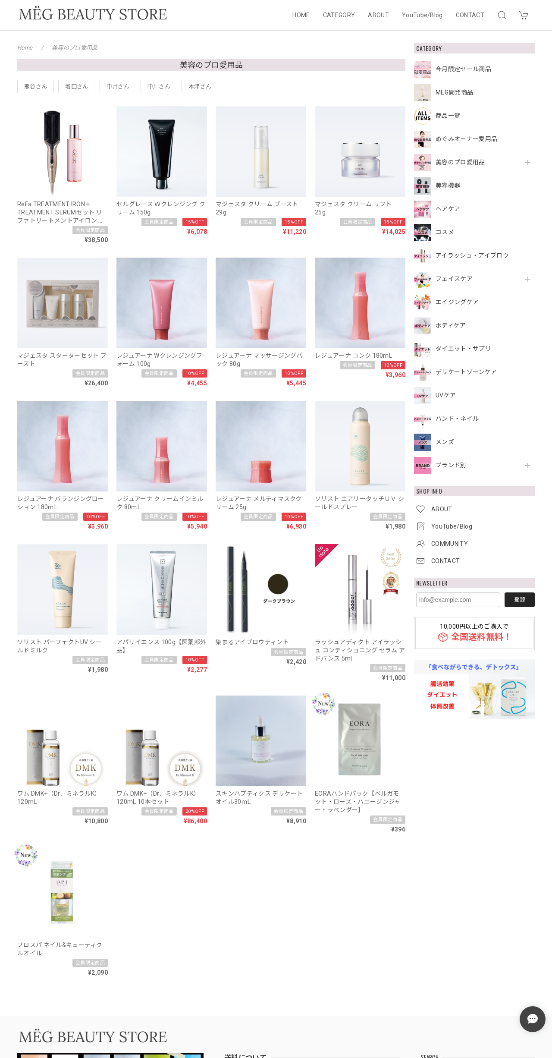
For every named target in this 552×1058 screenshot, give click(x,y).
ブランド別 (451, 465)
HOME (301, 15)
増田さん (76, 86)
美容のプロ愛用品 (460, 162)
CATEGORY (339, 15)
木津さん (199, 86)
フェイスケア (454, 278)
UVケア (446, 395)
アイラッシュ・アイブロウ (472, 255)
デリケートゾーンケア (466, 371)
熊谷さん (35, 86)
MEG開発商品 (454, 92)
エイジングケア (457, 302)
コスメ (445, 232)
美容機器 (448, 185)
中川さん (158, 86)
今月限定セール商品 (463, 69)
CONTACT (470, 15)
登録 (519, 599)
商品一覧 (448, 115)
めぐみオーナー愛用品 (466, 138)
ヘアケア (448, 208)
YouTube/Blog (422, 15)
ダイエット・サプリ (463, 348)
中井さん (118, 86)
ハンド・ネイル (457, 418)
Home (24, 47)
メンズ (445, 441)
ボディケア (451, 325)
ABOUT (378, 15)
